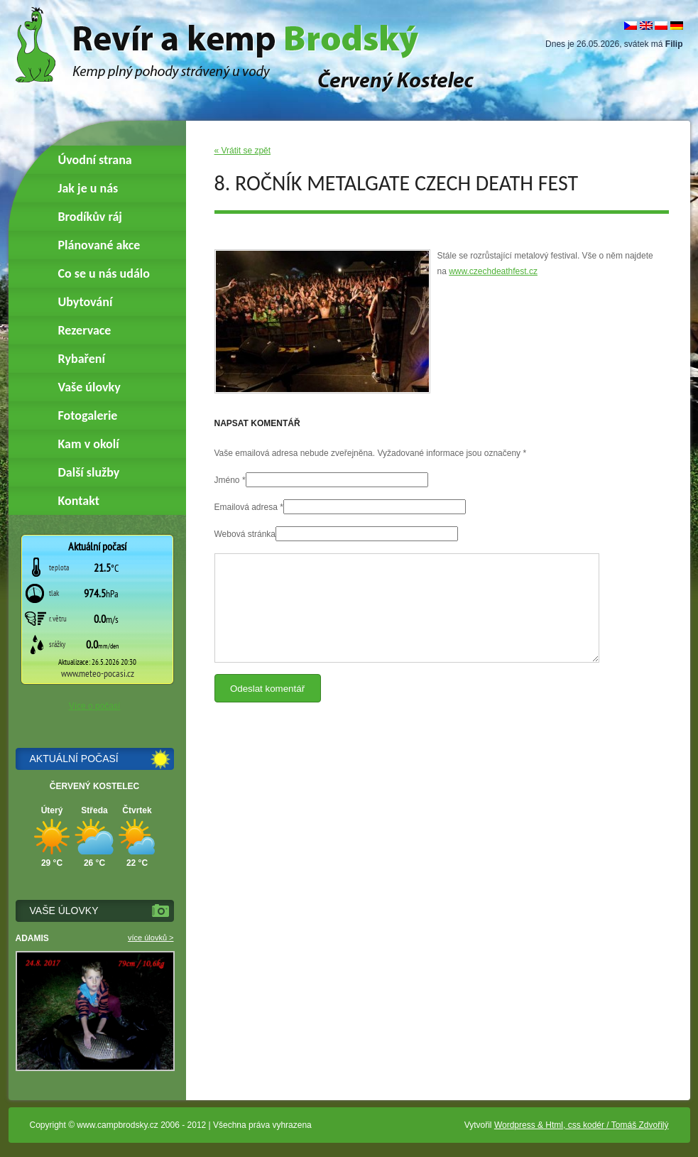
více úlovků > (151, 937)
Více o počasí (95, 706)
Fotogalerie (88, 415)
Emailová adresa (246, 507)
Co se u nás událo (104, 273)
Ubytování (85, 302)
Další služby (89, 472)
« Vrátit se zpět (242, 151)
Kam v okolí (88, 444)
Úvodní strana (95, 160)
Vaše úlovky (89, 387)
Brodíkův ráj (90, 216)
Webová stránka (245, 534)
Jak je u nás (88, 188)
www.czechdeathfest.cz (493, 271)
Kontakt (78, 501)
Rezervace (84, 330)
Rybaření (81, 358)
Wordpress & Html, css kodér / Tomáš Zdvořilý (581, 1125)
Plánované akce (99, 245)
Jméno (227, 480)
